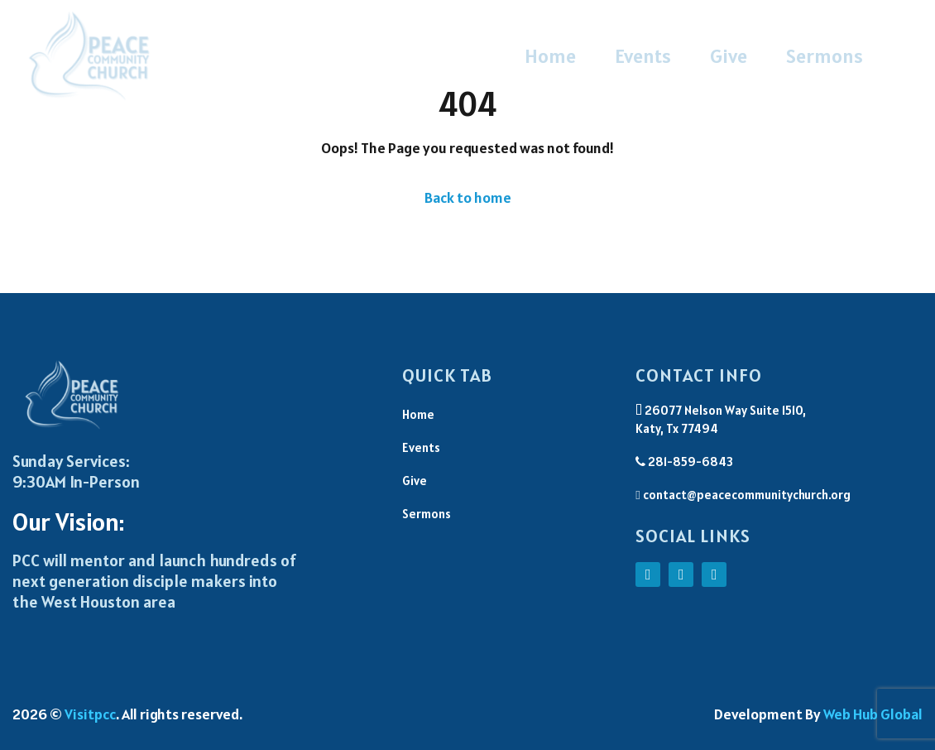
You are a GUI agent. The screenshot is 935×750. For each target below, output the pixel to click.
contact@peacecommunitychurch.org (742, 494)
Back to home (467, 197)
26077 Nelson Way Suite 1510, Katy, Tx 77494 (720, 419)
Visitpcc (90, 714)
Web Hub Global (873, 714)
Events (643, 56)
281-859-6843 (684, 461)
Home (550, 56)
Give (728, 56)
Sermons (824, 56)
